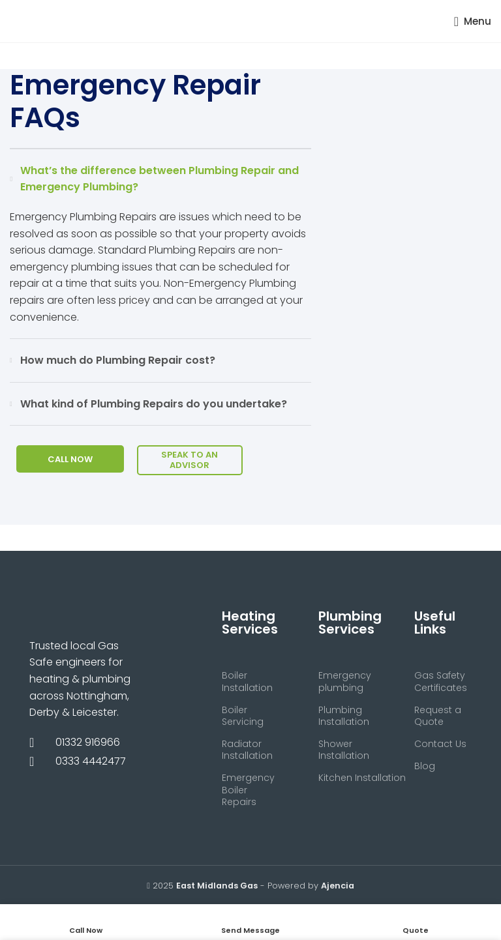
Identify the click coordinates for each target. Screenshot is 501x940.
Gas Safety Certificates (440, 681)
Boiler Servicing (243, 715)
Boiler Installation (247, 681)
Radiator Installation (247, 749)
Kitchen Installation (347, 777)
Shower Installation (343, 749)
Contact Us (440, 743)
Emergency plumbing (344, 681)
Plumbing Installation (343, 715)
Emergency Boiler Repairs (248, 789)
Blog (424, 765)
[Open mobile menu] (473, 21)
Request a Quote (437, 715)
